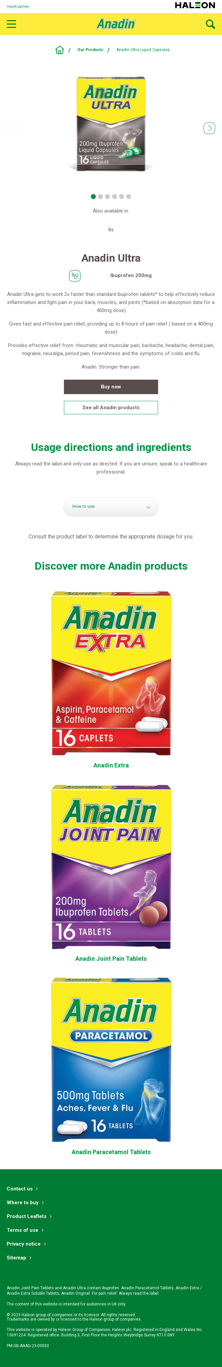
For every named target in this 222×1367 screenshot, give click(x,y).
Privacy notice (24, 1244)
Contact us (20, 1189)
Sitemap (16, 1258)
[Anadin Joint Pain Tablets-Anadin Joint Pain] (111, 959)
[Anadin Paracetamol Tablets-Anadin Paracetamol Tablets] (111, 1152)
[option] (111, 124)
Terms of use (22, 1230)
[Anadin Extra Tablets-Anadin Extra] (111, 765)
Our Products (90, 49)
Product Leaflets (26, 1216)
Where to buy (23, 1203)
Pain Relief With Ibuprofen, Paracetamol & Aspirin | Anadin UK (59, 50)
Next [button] (209, 128)
